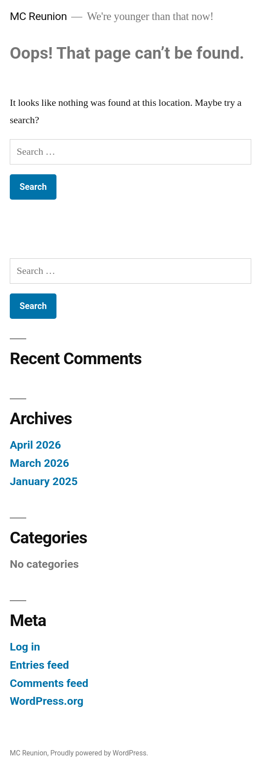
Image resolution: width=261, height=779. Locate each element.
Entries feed (39, 665)
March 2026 (39, 463)
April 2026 (35, 444)
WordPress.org (47, 701)
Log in (25, 646)
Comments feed (49, 683)
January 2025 (44, 481)
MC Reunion (38, 16)
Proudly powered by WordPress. (99, 753)
